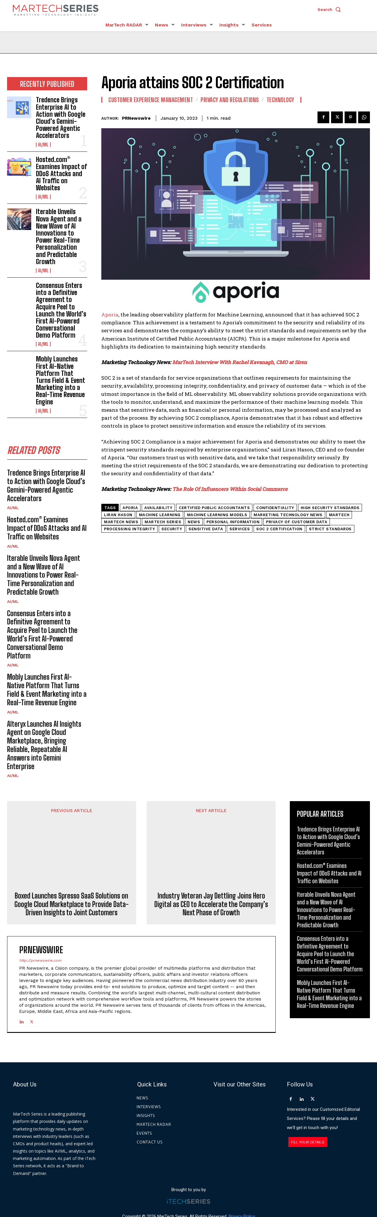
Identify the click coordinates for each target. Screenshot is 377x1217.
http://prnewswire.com (40, 918)
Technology (280, 100)
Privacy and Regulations (230, 100)
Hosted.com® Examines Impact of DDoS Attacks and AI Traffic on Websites (61, 174)
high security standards (330, 508)
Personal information (232, 522)
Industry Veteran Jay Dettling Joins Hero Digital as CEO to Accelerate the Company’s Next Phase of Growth (211, 862)
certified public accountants (214, 508)
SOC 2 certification (279, 529)
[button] (330, 9)
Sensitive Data (205, 529)
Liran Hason (118, 515)
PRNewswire (136, 118)
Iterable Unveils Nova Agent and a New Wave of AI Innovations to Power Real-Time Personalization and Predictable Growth (59, 236)
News (194, 522)
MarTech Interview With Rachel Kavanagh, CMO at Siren (239, 362)
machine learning (160, 515)
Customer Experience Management (150, 100)
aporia (130, 508)
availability (158, 508)
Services (239, 529)
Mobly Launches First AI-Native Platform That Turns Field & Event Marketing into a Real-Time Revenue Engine (60, 380)
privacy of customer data (296, 522)
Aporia (109, 314)
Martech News (121, 522)
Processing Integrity (129, 529)
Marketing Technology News (288, 515)
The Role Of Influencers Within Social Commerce (229, 489)
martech (339, 515)
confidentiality (275, 508)
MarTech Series (163, 522)
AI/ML (43, 144)
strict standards (330, 529)
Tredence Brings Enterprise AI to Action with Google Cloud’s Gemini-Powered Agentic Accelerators (60, 117)
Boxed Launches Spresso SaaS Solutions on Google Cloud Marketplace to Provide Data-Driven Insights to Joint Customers (71, 862)
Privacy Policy (242, 1190)
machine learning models (217, 515)
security (171, 529)
